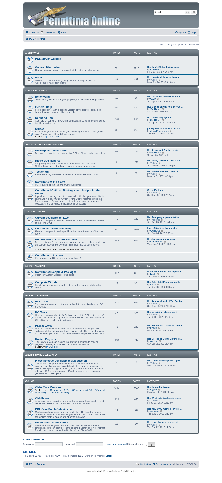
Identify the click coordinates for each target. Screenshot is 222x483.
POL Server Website (48, 58)
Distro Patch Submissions (52, 422)
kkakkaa (154, 69)
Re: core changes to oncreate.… (164, 422)
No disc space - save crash (161, 239)
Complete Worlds (46, 282)
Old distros (42, 398)
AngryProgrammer (159, 131)
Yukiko (153, 79)
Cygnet (153, 389)
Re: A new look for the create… (164, 150)
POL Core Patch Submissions (54, 409)
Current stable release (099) (53, 228)
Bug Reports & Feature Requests (56, 239)
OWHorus (155, 230)
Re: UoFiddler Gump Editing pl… (165, 339)
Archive (29, 381)
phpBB (100, 471)
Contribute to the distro (50, 182)
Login (26, 439)
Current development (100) (52, 217)
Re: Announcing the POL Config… (165, 301)
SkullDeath (155, 109)
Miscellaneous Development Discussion (61, 360)
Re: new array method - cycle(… (164, 409)
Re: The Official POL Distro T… (164, 171)
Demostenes (156, 241)
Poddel (153, 328)
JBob (109, 456)
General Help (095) (58, 390)
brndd (153, 274)
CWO (153, 99)
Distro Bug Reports (47, 160)
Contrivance (32, 53)
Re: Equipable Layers (158, 387)
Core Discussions (35, 212)
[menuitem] (48, 32)
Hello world (42, 96)
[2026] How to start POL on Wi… (164, 128)
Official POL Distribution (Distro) (44, 144)
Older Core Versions (48, 387)
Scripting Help (44, 117)
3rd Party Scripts (35, 266)
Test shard (42, 171)
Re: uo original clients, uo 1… (163, 312)
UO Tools (41, 312)
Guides (40, 128)
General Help (43, 107)
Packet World (43, 325)
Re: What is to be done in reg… (164, 398)
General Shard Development (42, 355)
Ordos (153, 284)
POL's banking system (159, 117)
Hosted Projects (45, 339)
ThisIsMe (155, 220)
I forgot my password (116, 444)
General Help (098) (58, 392)
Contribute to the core (49, 255)
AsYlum (154, 341)
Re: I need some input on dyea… (164, 360)
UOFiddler (52, 347)
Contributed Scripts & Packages (56, 272)
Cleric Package (155, 190)
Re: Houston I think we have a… (164, 77)
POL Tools (42, 301)
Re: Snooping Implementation (163, 217)
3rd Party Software (36, 295)
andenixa (155, 411)
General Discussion (48, 67)
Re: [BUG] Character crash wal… (165, 160)
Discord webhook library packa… (165, 271)
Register (39, 439)
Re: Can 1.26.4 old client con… (163, 67)
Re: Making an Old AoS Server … (165, 106)
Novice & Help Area (36, 91)
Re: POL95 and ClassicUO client (164, 325)
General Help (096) (81, 390)
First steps (52, 136)
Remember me (137, 444)
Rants (39, 77)
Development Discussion (51, 150)
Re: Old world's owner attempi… (164, 96)
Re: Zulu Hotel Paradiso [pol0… (164, 282)
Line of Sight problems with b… (164, 228)
